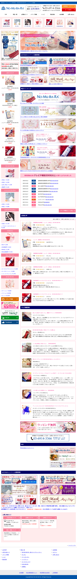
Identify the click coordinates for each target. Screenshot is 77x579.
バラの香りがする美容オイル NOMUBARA (43, 390)
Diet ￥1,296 (5, 244)
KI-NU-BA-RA (25, 564)
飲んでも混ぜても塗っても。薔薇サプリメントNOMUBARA (47, 312)
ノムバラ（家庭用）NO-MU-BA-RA (41, 239)
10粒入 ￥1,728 (5, 223)
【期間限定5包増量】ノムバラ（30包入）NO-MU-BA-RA (46, 222)
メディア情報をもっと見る (66, 210)
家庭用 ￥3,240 (5, 187)
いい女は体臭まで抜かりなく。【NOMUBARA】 (44, 343)
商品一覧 (15, 14)
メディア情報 (33, 14)
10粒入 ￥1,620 (5, 204)
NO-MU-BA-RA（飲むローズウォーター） (32, 552)
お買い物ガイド (6, 552)
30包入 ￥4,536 (5, 182)
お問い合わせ (71, 14)
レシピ (43, 14)
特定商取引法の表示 (45, 572)
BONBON (47, 202)
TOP (6, 14)
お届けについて (29, 517)
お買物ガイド (24, 14)
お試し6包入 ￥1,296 (7, 184)
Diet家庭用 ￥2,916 (6, 247)
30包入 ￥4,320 (5, 180)
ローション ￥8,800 (6, 290)
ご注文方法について (11, 517)
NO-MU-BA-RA (54, 180)
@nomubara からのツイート (27, 448)
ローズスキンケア (26, 561)
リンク (10, 82)
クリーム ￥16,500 (6, 293)
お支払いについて (47, 517)
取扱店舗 (52, 14)
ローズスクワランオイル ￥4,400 (10, 269)
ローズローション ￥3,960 (8, 271)
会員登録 (55, 550)
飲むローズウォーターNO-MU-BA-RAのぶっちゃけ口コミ (47, 359)
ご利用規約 (55, 572)
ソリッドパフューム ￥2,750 (9, 273)
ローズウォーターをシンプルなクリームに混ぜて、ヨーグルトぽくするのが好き (52, 373)
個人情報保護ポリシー (31, 572)
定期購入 (24, 566)
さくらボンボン (25, 557)
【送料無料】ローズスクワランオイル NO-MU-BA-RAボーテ (48, 280)
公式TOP (4, 550)
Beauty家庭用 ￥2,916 (7, 251)
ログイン (55, 552)
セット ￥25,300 (6, 295)
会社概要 (62, 14)
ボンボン (24, 554)
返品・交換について (11, 530)
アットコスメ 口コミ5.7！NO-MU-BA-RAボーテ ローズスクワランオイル (50, 406)
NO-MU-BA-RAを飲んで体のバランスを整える (44, 330)
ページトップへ (72, 545)
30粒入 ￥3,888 (5, 206)
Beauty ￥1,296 (5, 249)
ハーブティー (25, 559)
